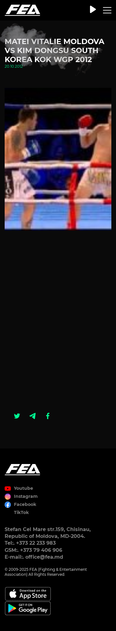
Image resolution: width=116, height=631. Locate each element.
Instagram (26, 496)
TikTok (21, 512)
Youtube (23, 488)
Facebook (25, 504)
